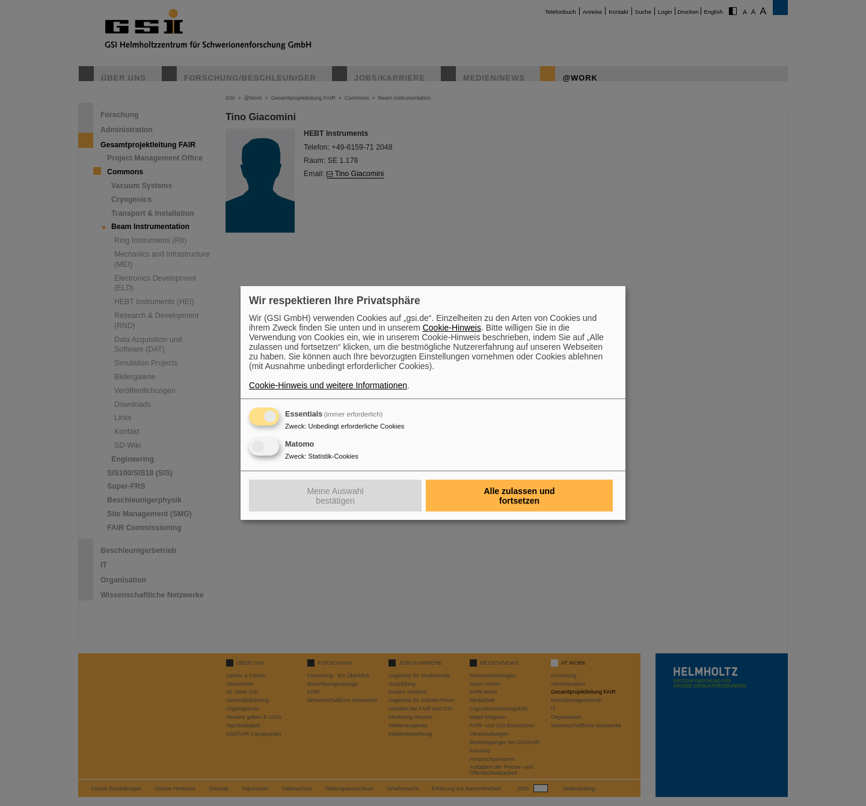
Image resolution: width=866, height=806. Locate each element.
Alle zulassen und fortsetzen (519, 495)
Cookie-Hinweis (452, 327)
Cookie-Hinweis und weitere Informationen (328, 385)
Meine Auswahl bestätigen (335, 495)
